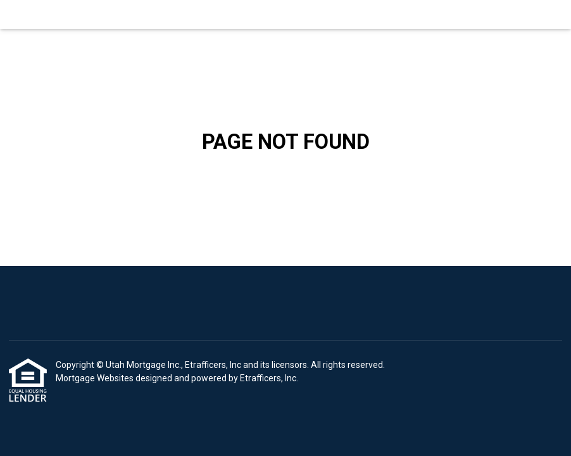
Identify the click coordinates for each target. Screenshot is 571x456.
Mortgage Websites (95, 378)
